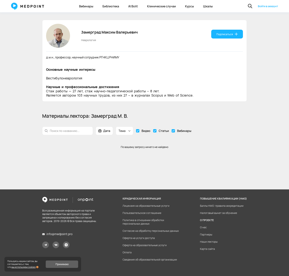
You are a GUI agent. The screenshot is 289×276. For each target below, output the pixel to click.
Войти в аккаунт (268, 6)
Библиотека (110, 6)
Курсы (189, 6)
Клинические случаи (161, 6)
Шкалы (208, 6)
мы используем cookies (23, 267)
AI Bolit (133, 6)
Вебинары (86, 6)
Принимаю (62, 264)
